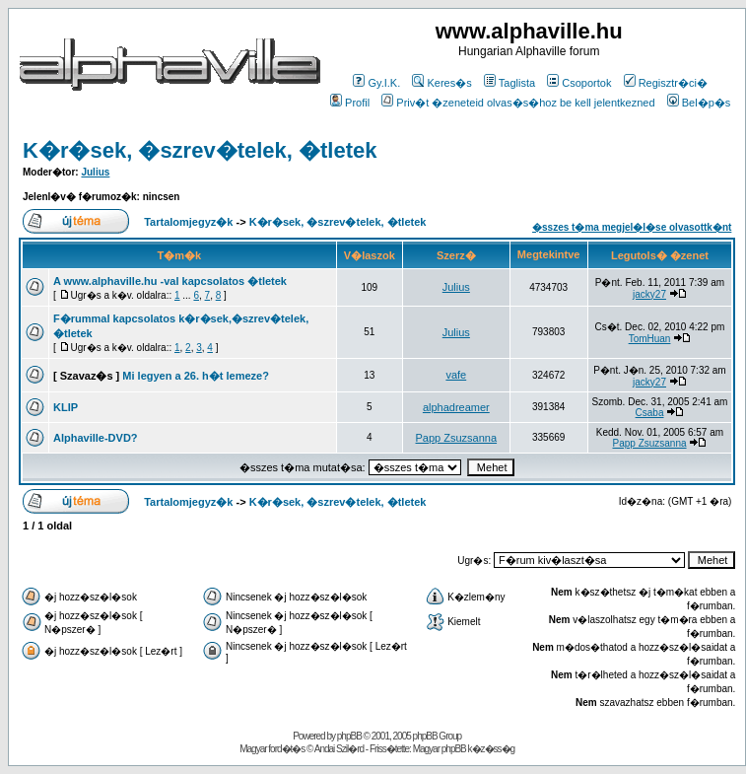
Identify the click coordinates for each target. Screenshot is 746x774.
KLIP (65, 407)
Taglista (509, 83)
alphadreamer (456, 407)
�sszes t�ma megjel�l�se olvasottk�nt (631, 227)
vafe (455, 375)
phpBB (349, 736)
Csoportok (579, 83)
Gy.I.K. (376, 83)
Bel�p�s (699, 102)
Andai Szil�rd (339, 748)
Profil (350, 102)
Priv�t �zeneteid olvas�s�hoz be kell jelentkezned (517, 102)
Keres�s (441, 83)
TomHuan (650, 338)
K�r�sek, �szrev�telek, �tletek (200, 150)
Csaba (650, 412)
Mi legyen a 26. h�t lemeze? (195, 376)
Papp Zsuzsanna (457, 438)
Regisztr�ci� (666, 83)
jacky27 (649, 294)
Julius (95, 172)
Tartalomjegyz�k (188, 222)
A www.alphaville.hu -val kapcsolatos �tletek (170, 281)
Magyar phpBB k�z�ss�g (464, 748)
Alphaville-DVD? (95, 438)
